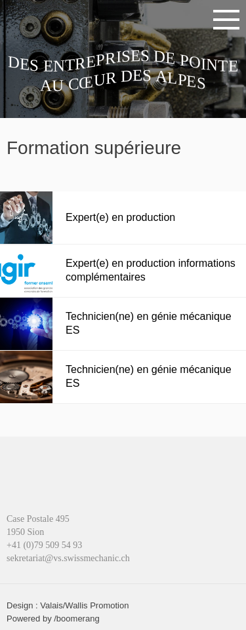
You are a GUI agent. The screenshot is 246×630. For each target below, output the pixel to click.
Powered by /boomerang (53, 618)
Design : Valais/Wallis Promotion (68, 605)
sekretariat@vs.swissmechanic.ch (68, 558)
